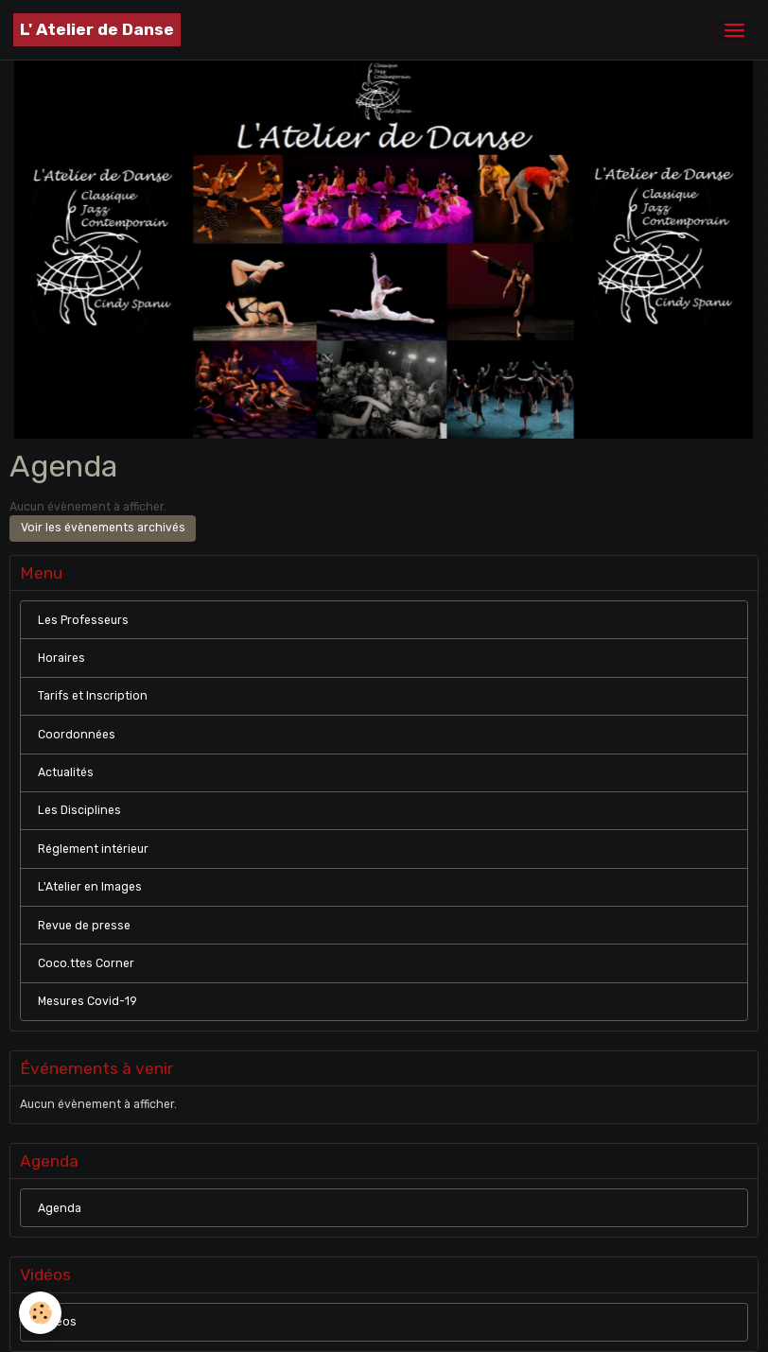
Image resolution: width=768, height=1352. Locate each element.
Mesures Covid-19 (87, 1001)
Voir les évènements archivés (103, 527)
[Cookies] (40, 1312)
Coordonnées (76, 734)
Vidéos (57, 1321)
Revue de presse (84, 925)
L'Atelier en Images (90, 886)
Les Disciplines (79, 810)
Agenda (59, 1208)
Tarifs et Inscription (93, 695)
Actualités (66, 772)
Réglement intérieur (93, 849)
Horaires (61, 658)
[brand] (97, 29)
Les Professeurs (83, 620)
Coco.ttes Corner (86, 963)
